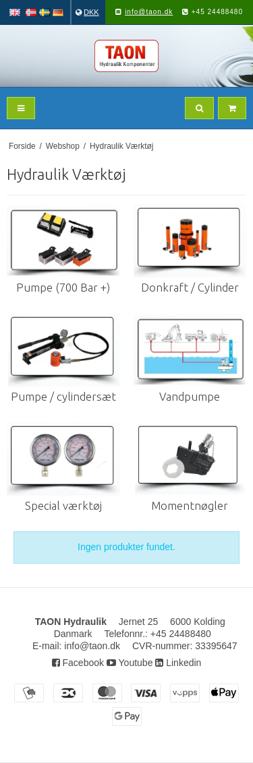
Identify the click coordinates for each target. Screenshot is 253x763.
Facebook (78, 662)
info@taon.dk (149, 11)
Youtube (130, 662)
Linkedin (178, 662)
